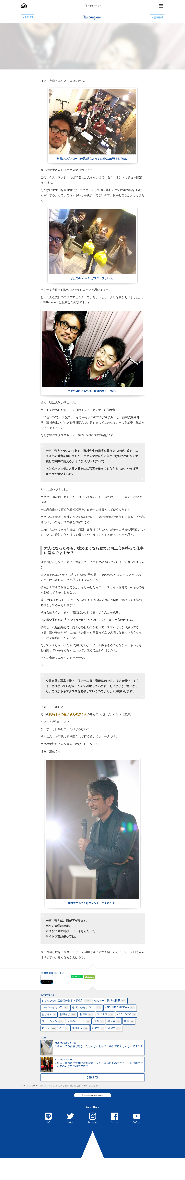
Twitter (70, 1122)
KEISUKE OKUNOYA (120, 1007)
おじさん (49, 1014)
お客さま (68, 1014)
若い (63, 1028)
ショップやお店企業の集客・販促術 (66, 1000)
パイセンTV (126, 1014)
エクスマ (105, 1014)
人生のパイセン (78, 1021)
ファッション (52, 1021)
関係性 (114, 1028)
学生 (129, 1021)
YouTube (136, 1122)
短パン (49, 1028)
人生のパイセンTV (55, 1007)
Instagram (92, 1122)
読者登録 (158, 17)
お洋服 (87, 1014)
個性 (99, 1021)
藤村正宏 (80, 1028)
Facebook (114, 1122)
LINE (48, 1122)
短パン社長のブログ (86, 1007)
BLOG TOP (29, 17)
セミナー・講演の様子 (110, 1000)
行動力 (98, 1028)
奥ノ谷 (113, 1021)
